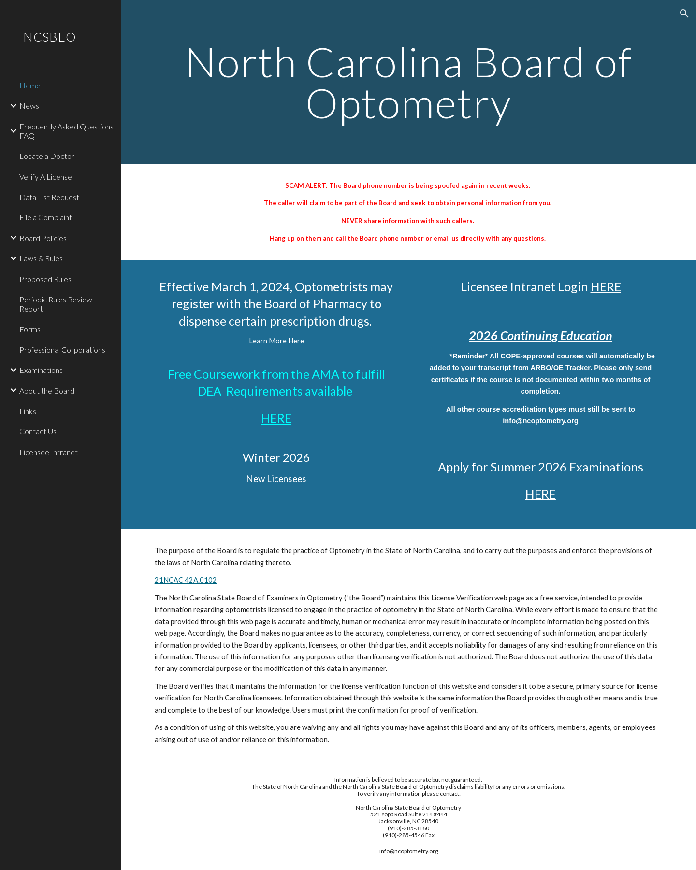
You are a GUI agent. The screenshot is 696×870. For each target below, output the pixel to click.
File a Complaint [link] (45, 217)
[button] (684, 13)
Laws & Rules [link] (41, 258)
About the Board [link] (46, 390)
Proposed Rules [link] (45, 279)
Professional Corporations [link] (62, 349)
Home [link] (30, 85)
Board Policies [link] (43, 237)
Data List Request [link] (49, 196)
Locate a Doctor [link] (46, 155)
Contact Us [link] (38, 431)
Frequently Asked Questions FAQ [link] (66, 131)
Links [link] (27, 410)
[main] (409, 82)
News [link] (29, 105)
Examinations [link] (41, 369)
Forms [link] (30, 329)
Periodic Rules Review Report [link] (55, 304)
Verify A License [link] (45, 176)
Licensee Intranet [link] (48, 451)
